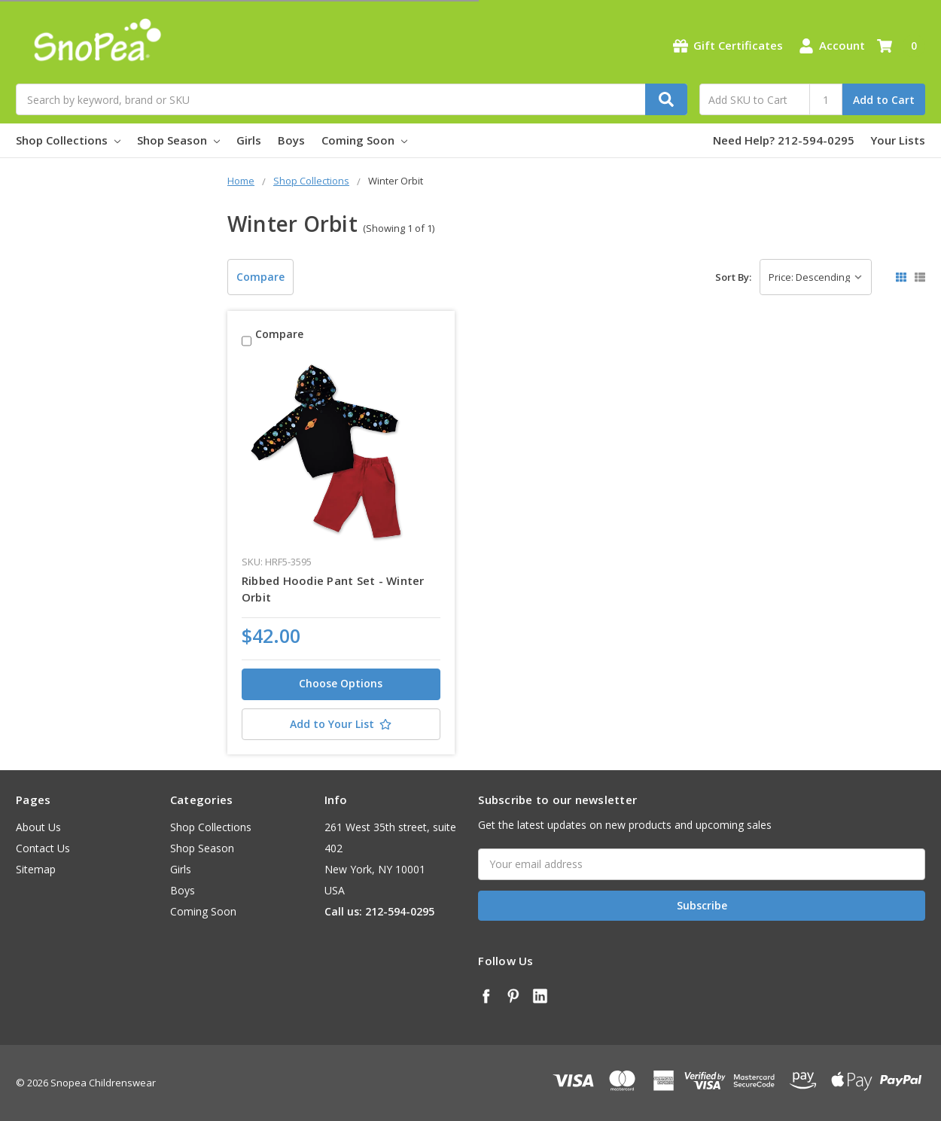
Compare (260, 277)
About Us (38, 827)
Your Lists (897, 140)
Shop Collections (68, 140)
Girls (248, 140)
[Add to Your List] (341, 724)
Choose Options (340, 683)
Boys (291, 140)
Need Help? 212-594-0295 (783, 140)
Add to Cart (884, 100)
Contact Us (43, 848)
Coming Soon (364, 140)
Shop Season (178, 140)
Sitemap (36, 869)
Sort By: (733, 277)
